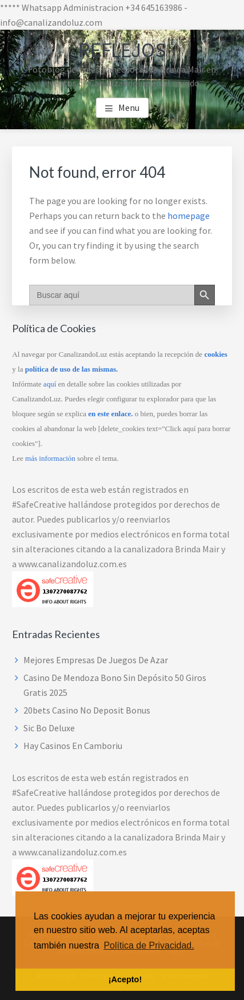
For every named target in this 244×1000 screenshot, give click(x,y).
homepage (188, 215)
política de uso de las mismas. (71, 369)
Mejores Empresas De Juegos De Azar (95, 660)
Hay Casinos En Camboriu (72, 745)
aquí (49, 384)
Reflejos (122, 50)
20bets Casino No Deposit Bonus (86, 710)
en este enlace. (110, 413)
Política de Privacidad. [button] (148, 945)
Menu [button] (128, 107)
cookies (215, 354)
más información (50, 458)
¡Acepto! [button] (125, 979)
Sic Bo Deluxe (49, 728)
